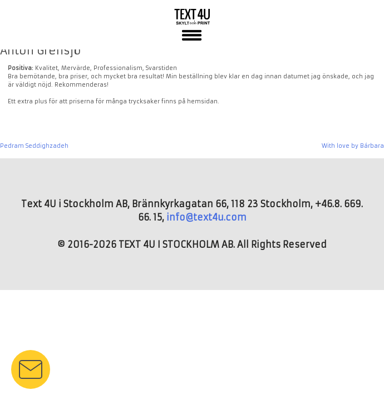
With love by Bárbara (353, 145)
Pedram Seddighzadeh (34, 145)
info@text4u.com (206, 217)
